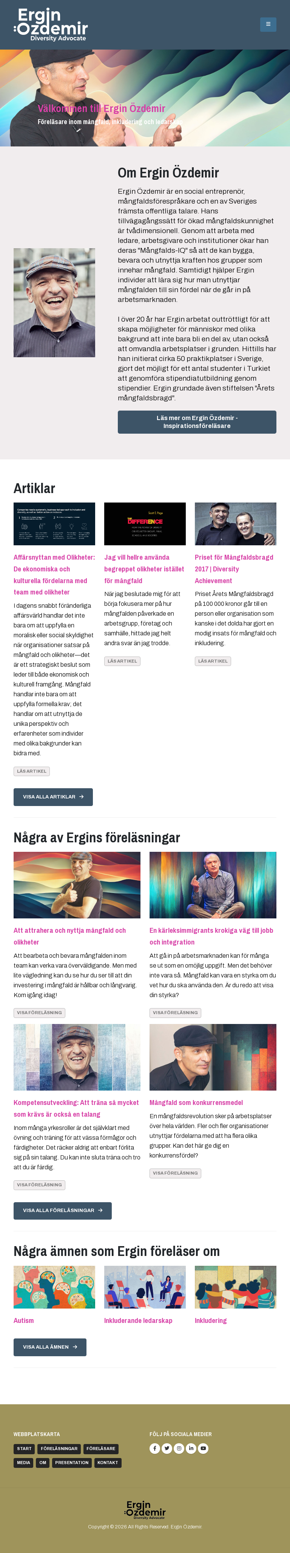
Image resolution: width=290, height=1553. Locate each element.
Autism (24, 1320)
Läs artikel (31, 771)
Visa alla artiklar (53, 797)
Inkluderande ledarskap (138, 1320)
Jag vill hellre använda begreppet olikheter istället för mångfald (144, 568)
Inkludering (211, 1320)
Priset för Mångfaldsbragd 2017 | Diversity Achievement (234, 568)
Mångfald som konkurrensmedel (196, 1102)
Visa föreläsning (39, 1012)
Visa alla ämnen (50, 1347)
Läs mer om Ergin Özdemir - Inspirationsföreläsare (197, 422)
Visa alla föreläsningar (62, 1210)
